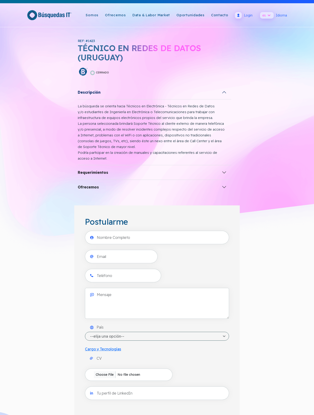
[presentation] (203, 204)
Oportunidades (190, 15)
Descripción (14, 93)
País (180, 130)
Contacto (219, 15)
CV (179, 163)
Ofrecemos (115, 15)
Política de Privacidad (155, 331)
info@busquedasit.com (46, 353)
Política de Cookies (153, 342)
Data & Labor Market (151, 15)
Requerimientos (18, 173)
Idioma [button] (273, 15)
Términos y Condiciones (157, 353)
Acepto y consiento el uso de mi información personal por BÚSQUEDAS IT (236, 223)
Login (244, 15)
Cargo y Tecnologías (186, 152)
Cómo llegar (37, 342)
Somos (92, 15)
